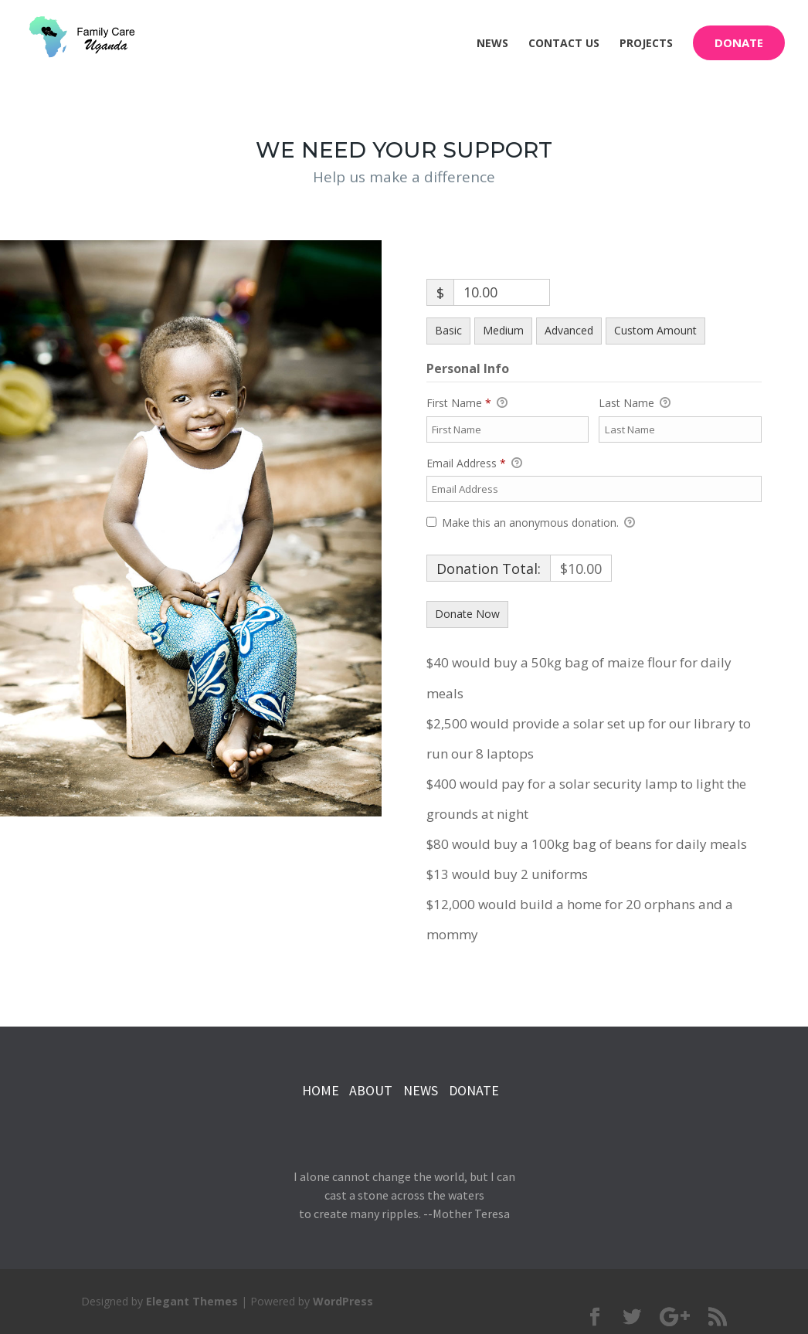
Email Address (474, 463)
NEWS (422, 1090)
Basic (448, 330)
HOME (320, 1090)
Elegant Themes (192, 1301)
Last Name (635, 403)
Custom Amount (655, 330)
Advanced (569, 330)
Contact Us (563, 44)
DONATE (474, 1090)
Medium (503, 330)
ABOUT (370, 1090)
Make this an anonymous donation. (530, 523)
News (492, 44)
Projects (646, 44)
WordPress (343, 1301)
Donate (739, 42)
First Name (467, 403)
